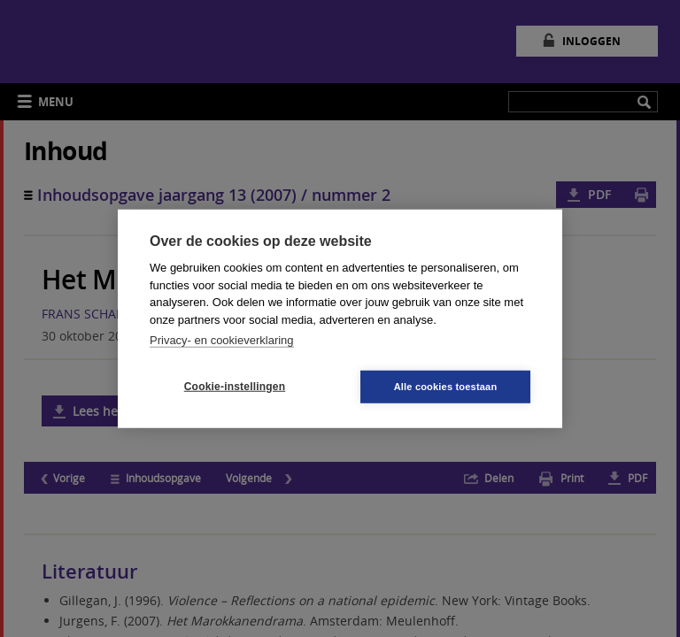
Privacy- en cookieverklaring (222, 340)
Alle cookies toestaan (446, 385)
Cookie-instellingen (234, 386)
